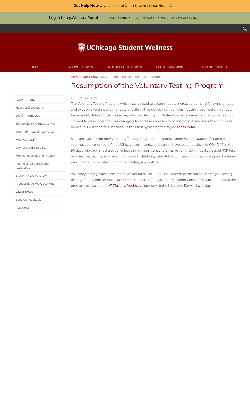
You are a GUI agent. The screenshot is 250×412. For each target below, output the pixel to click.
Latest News (90, 77)
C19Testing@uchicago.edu (129, 186)
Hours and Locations (30, 107)
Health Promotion (169, 67)
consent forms (162, 150)
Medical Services (80, 67)
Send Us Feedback (28, 199)
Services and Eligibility (31, 147)
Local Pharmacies (28, 115)
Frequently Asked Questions (35, 183)
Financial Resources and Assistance (32, 165)
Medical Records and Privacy (35, 155)
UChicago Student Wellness (125, 47)
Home (75, 77)
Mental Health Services (125, 67)
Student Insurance (214, 67)
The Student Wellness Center (35, 123)
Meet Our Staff (26, 139)
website (204, 186)
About (36, 67)
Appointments (25, 99)
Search (245, 29)
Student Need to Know (31, 175)
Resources (23, 207)
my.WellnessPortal (180, 127)
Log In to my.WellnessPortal (35, 131)
